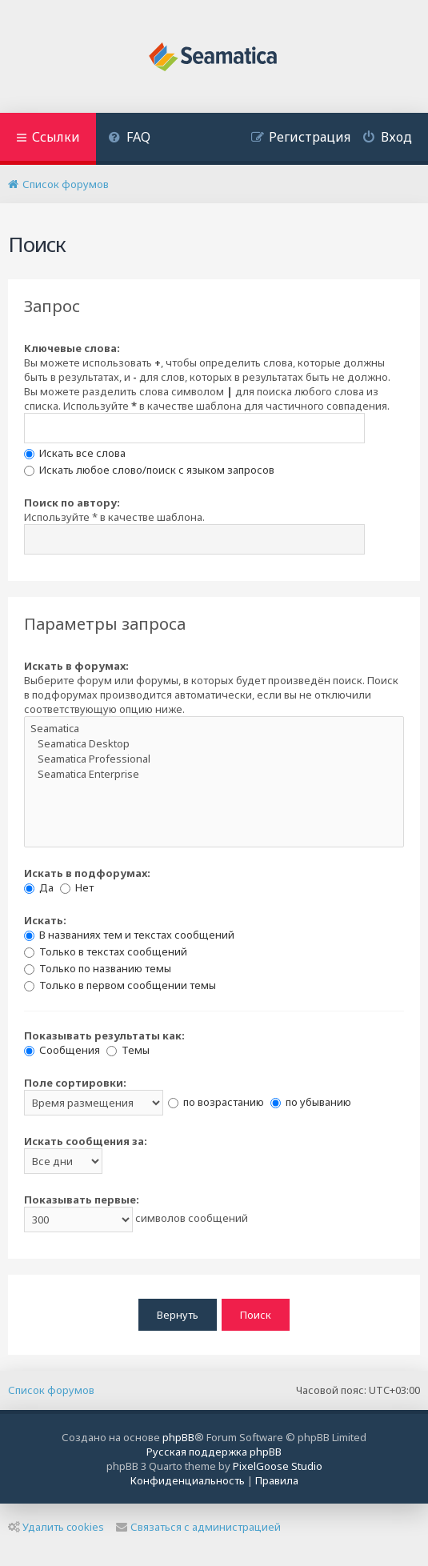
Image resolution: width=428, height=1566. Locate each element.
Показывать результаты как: (104, 1035)
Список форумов (51, 1390)
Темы (128, 1050)
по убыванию (310, 1102)
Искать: (45, 920)
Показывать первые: (81, 1199)
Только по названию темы (97, 968)
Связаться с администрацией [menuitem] (198, 1527)
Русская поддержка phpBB (214, 1451)
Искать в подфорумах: (87, 873)
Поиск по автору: (72, 502)
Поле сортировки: (75, 1082)
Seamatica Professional (214, 759)
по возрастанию (216, 1102)
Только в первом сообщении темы (120, 985)
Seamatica (214, 728)
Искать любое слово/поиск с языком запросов (149, 470)
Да (39, 887)
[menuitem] (129, 139)
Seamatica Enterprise (214, 774)
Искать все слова (75, 453)
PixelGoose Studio (277, 1466)
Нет (77, 887)
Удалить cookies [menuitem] (56, 1527)
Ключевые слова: (72, 348)
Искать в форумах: (76, 666)
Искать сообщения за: (85, 1141)
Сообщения (62, 1050)
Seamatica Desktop (214, 743)
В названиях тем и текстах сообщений (129, 934)
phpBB (178, 1437)
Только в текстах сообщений (105, 951)
